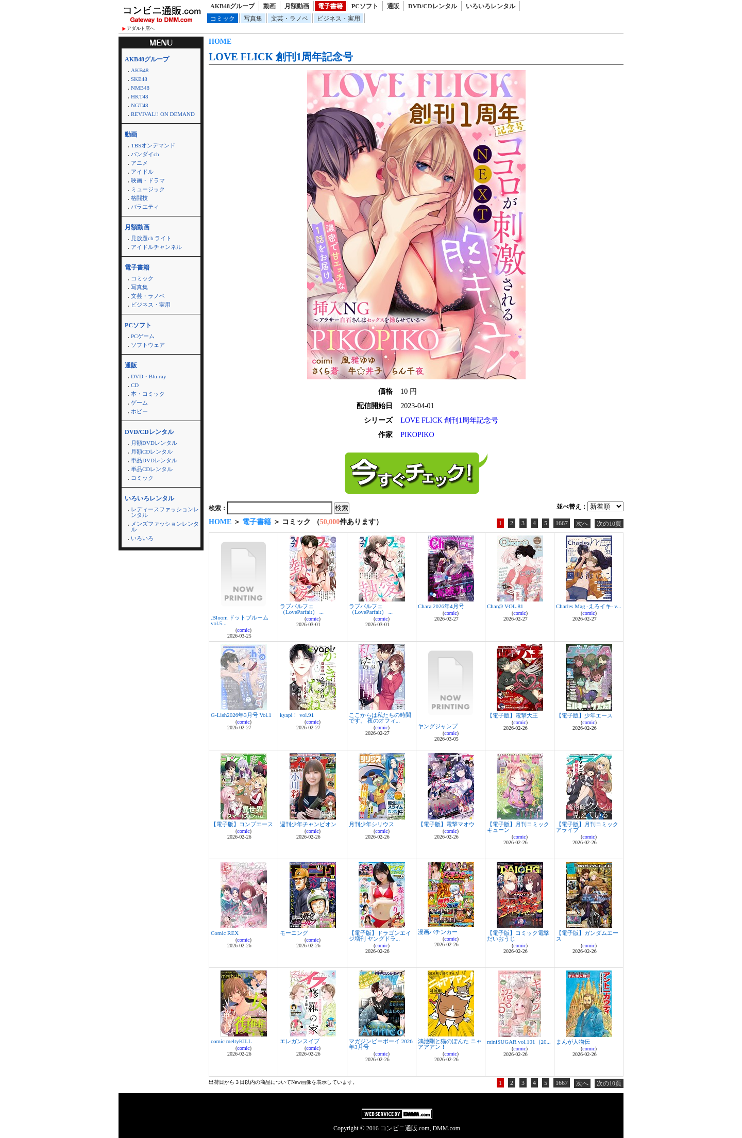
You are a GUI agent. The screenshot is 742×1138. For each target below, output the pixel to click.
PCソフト (364, 6)
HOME (220, 41)
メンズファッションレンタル (165, 526)
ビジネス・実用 (338, 18)
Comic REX (225, 933)
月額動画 (296, 6)
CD (135, 385)
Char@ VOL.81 (505, 606)
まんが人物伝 (573, 1042)
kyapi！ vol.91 (297, 715)
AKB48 (139, 70)
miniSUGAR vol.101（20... (519, 1042)
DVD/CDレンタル (432, 6)
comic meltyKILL (231, 1041)
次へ (582, 523)
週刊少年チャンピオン (308, 824)
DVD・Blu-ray (148, 376)
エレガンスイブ (299, 1041)
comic (243, 630)
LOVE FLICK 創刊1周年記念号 (281, 56)
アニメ (139, 163)
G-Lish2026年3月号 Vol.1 (241, 715)
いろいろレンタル (490, 6)
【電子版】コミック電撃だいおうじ (518, 936)
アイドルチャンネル (156, 247)
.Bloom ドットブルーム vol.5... (239, 620)
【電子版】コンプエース (242, 824)
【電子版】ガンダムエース (587, 936)
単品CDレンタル (152, 469)
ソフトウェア (148, 345)
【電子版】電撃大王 (512, 715)
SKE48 (139, 79)
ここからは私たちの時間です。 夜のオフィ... (380, 718)
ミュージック (148, 189)
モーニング (294, 933)
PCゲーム (143, 336)
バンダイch (145, 154)
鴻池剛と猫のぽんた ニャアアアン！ (450, 1044)
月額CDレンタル (152, 451)
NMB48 (140, 88)
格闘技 (139, 198)
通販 (393, 6)
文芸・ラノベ (289, 18)
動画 (269, 6)
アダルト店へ (141, 28)
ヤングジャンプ (438, 726)
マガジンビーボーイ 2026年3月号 (381, 1044)
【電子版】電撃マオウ (446, 824)
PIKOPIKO (417, 435)
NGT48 (139, 105)
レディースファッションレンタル (165, 512)
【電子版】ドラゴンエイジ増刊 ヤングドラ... (380, 936)
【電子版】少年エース (584, 715)
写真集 (253, 18)
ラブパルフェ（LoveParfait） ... (302, 609)
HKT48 (139, 96)
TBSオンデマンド (153, 145)
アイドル (142, 172)
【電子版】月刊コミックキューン (518, 827)
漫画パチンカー (438, 932)
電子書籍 (330, 6)
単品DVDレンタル (154, 460)
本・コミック (148, 394)
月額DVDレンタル (154, 443)
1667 (561, 523)
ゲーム (139, 402)
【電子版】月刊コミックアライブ (587, 827)
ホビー (139, 411)
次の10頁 (609, 523)
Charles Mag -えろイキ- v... (588, 606)
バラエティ (145, 207)
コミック (222, 18)
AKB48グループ (232, 6)
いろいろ (142, 538)
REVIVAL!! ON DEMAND (163, 114)
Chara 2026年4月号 (441, 606)
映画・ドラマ (148, 180)
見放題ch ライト (151, 238)
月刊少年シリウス (371, 824)
